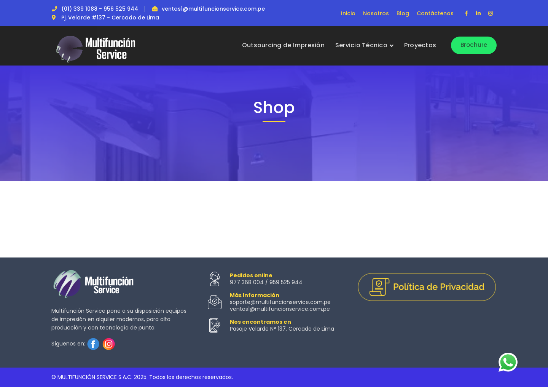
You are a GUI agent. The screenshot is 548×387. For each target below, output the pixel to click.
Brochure (473, 45)
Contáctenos (435, 13)
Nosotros (376, 13)
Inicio (348, 13)
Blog (403, 13)
